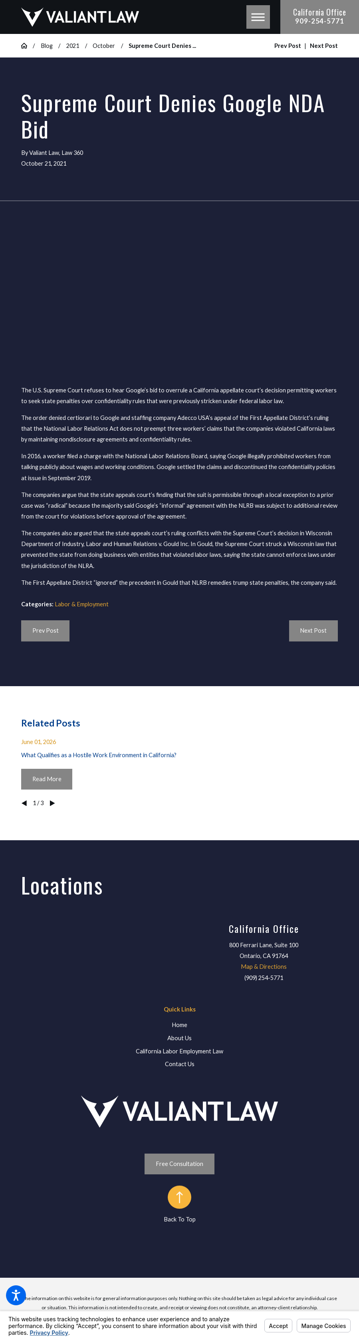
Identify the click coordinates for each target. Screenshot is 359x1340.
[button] (16, 1295)
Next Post (313, 630)
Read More (46, 779)
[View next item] (53, 803)
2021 (72, 45)
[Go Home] (27, 46)
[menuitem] (179, 1025)
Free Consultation (179, 1163)
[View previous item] (24, 803)
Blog (47, 45)
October (104, 45)
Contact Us (179, 1064)
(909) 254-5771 (263, 977)
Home (179, 1024)
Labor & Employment (82, 604)
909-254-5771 (319, 21)
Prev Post (45, 630)
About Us (179, 1038)
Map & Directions (264, 966)
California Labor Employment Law (179, 1051)
